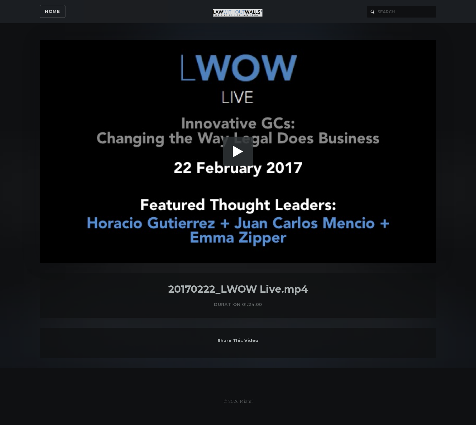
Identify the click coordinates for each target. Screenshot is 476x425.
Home (52, 11)
